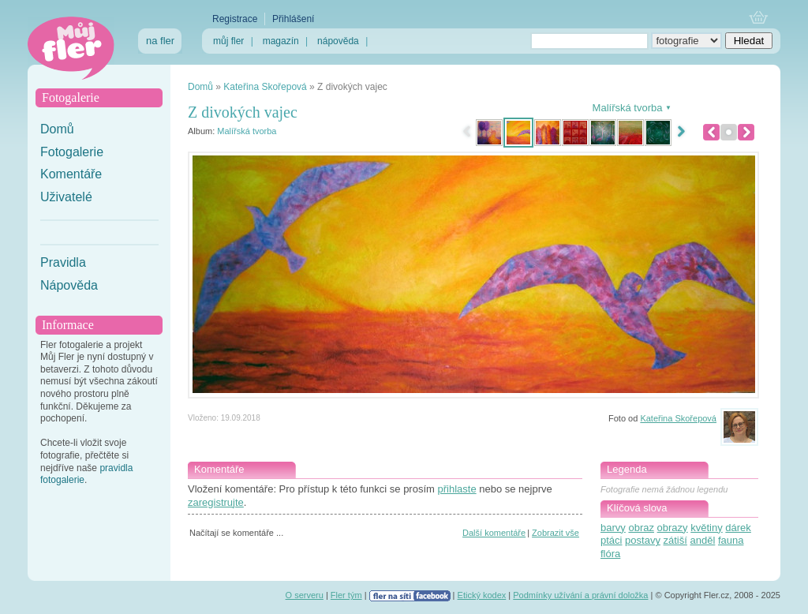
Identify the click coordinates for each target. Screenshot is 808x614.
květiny (706, 528)
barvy (613, 528)
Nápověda (69, 285)
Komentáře (71, 174)
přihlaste (456, 489)
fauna (731, 540)
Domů (57, 129)
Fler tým (346, 595)
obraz (641, 528)
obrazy (672, 528)
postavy (642, 540)
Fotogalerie (71, 152)
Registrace (234, 18)
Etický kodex (482, 595)
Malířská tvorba (246, 131)
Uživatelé (66, 197)
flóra (610, 554)
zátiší (675, 540)
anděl (703, 540)
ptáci (611, 540)
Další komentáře (494, 532)
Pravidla (63, 262)
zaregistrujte (216, 502)
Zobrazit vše (555, 532)
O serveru (305, 595)
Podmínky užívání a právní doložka (580, 595)
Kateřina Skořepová (264, 86)
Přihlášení (293, 18)
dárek (738, 528)
